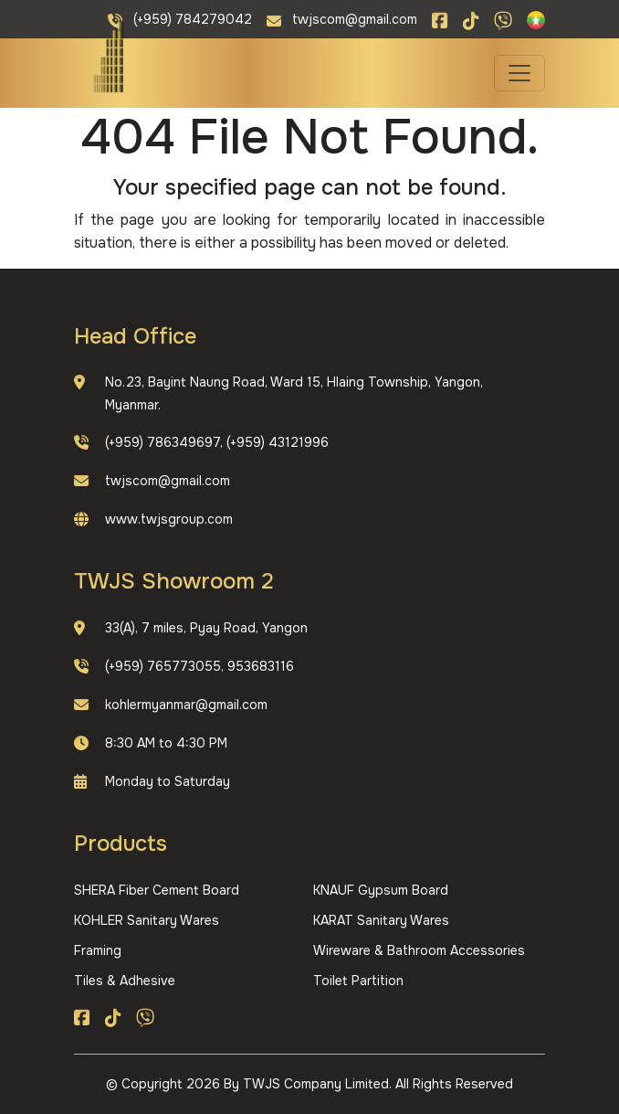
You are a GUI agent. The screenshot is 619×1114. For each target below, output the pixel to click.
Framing (97, 950)
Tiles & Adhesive (124, 980)
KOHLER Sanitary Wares (146, 920)
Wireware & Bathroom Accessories (419, 950)
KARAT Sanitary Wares (381, 920)
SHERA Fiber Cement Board (156, 890)
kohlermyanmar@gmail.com (186, 704)
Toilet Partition (358, 980)
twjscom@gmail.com (167, 480)
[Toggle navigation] (519, 73)
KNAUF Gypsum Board (380, 890)
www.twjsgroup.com (169, 519)
